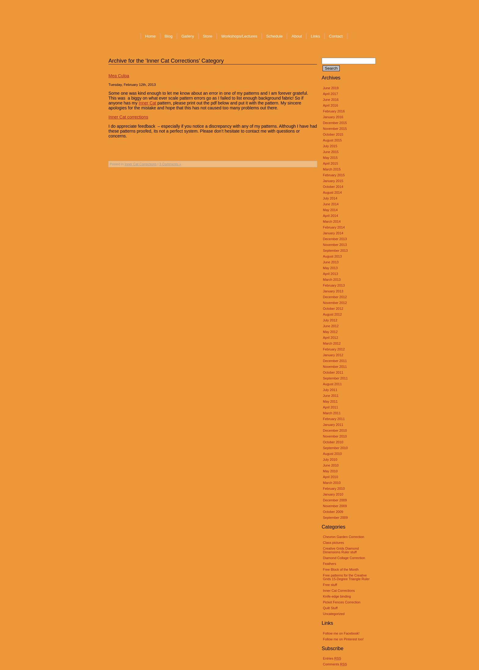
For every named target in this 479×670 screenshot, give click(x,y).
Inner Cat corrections (128, 117)
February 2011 (334, 419)
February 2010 (334, 488)
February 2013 (334, 285)
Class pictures (333, 542)
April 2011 (330, 407)
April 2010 (330, 477)
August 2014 (332, 192)
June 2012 (330, 326)
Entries (332, 658)
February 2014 (334, 227)
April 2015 (330, 163)
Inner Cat (147, 103)
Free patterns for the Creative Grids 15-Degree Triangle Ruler (346, 577)
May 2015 (330, 157)
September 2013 (335, 250)
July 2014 (330, 198)
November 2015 (335, 128)
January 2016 (333, 117)
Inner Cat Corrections (339, 590)
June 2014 (330, 204)
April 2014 (330, 216)
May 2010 (330, 471)
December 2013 (335, 239)
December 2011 (335, 361)
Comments (335, 664)
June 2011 (330, 395)
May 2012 (330, 332)
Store (207, 36)
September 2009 (335, 517)
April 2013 (330, 274)
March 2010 (332, 483)
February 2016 (334, 111)
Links (315, 36)
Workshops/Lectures (239, 36)
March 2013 (332, 279)
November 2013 (335, 245)
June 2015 (330, 152)
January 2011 (333, 425)
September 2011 (335, 378)
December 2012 (335, 297)
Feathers (329, 564)
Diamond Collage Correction (344, 558)
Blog (169, 36)
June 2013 (330, 262)
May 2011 (330, 401)
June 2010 (330, 465)
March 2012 (332, 343)
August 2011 (332, 384)
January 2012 (333, 355)
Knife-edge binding (337, 596)
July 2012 (330, 320)
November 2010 (335, 436)
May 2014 (330, 210)
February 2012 (334, 349)
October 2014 (333, 187)
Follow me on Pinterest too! (343, 639)
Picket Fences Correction (341, 602)
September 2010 (335, 448)
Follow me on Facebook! (341, 633)
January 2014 (333, 233)
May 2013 (330, 268)
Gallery (187, 36)
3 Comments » (170, 164)
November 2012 (335, 303)
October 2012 (333, 308)
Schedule (274, 36)
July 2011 (330, 390)
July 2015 (330, 146)
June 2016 (330, 99)
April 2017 (330, 94)
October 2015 (333, 134)
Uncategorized (334, 614)
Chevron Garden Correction (343, 537)
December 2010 (335, 430)
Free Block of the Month (341, 569)
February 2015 (334, 175)
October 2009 (333, 512)
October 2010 (333, 442)
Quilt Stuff (330, 608)
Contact (336, 36)
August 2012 (332, 314)
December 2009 (335, 500)
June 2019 (330, 88)
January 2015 (333, 181)
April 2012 (330, 337)
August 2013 (332, 256)
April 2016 (330, 105)
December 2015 (335, 123)
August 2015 (332, 140)
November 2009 (335, 506)
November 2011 (335, 366)
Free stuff (330, 585)
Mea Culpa (118, 75)
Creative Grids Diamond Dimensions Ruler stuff (341, 550)
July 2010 (330, 459)
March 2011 (332, 413)
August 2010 (332, 454)
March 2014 (332, 221)
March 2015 (332, 169)
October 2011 (333, 372)
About (296, 36)
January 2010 (333, 494)
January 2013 (333, 291)
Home (150, 36)
